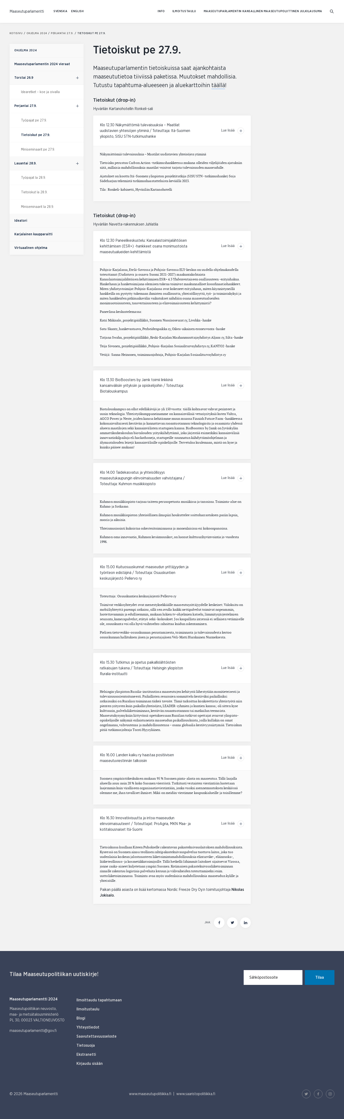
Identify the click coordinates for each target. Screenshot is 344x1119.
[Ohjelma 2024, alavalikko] (77, 78)
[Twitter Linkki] (306, 1094)
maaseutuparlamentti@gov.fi (33, 1031)
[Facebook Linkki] (318, 1094)
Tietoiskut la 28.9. (34, 192)
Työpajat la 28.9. (33, 177)
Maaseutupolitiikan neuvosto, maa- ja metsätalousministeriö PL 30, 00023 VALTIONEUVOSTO (37, 1014)
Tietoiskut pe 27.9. (35, 135)
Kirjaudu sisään (89, 1064)
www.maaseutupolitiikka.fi (150, 1094)
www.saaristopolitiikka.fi (195, 1094)
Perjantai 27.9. (64, 33)
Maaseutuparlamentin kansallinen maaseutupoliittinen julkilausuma (263, 11)
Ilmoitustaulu (184, 11)
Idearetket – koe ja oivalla (40, 92)
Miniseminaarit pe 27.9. (38, 149)
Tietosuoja (85, 1045)
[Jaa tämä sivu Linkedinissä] (245, 922)
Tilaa (319, 977)
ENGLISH (77, 11)
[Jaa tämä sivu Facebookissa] (219, 922)
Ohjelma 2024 (38, 33)
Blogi (80, 1018)
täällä (218, 85)
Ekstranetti (86, 1054)
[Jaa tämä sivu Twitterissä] (232, 922)
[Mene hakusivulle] (332, 11)
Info (161, 11)
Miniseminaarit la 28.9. (37, 207)
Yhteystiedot (87, 1027)
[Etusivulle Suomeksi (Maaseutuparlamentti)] (27, 11)
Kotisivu (18, 33)
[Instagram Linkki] (330, 1094)
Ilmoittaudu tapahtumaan (99, 1000)
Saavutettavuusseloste (96, 1036)
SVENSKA (60, 11)
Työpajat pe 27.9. (34, 120)
